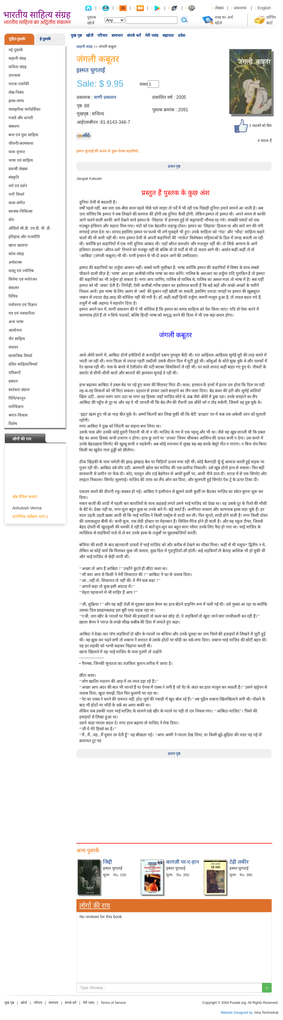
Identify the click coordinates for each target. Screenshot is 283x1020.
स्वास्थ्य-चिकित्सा (20, 211)
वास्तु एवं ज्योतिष (21, 270)
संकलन (13, 287)
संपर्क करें (134, 35)
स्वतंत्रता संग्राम (18, 389)
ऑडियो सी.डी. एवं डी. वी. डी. (29, 228)
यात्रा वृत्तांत (16, 152)
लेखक (219, 8)
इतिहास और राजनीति (24, 236)
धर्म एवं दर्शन (17, 185)
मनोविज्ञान (15, 406)
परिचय (102, 35)
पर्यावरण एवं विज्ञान (22, 304)
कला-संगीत (16, 202)
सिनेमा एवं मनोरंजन (22, 279)
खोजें (89, 35)
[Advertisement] (174, 797)
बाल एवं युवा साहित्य (23, 135)
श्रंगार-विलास (17, 415)
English (264, 8)
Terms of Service (113, 1003)
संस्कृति (13, 177)
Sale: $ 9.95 (100, 84)
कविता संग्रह (17, 67)
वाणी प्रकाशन (105, 97)
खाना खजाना (18, 245)
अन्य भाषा (15, 321)
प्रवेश (181, 35)
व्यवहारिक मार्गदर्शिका (24, 109)
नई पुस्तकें (15, 50)
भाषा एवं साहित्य (20, 160)
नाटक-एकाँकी (18, 84)
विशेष (12, 423)
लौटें (86, 135)
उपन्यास (14, 75)
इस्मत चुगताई (90, 70)
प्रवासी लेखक (18, 169)
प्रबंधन (13, 381)
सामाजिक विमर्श (20, 355)
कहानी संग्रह (17, 58)
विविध (13, 296)
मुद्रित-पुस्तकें (17, 39)
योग (11, 219)
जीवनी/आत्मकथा (20, 143)
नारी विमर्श (16, 194)
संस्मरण (13, 126)
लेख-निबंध (16, 92)
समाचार (117, 35)
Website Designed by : (238, 1013)
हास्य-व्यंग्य (16, 101)
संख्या (144, 84)
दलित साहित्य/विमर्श (22, 364)
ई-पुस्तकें (45, 39)
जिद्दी (107, 862)
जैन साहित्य (16, 338)
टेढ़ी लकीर (239, 862)
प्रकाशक (240, 8)
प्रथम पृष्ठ (174, 166)
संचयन (13, 347)
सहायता (168, 35)
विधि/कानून (16, 398)
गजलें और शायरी (20, 118)
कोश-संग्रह (16, 253)
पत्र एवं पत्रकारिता (21, 313)
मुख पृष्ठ (76, 35)
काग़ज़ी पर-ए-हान (182, 862)
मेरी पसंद (151, 35)
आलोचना (15, 330)
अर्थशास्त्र (15, 262)
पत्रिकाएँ (14, 372)
